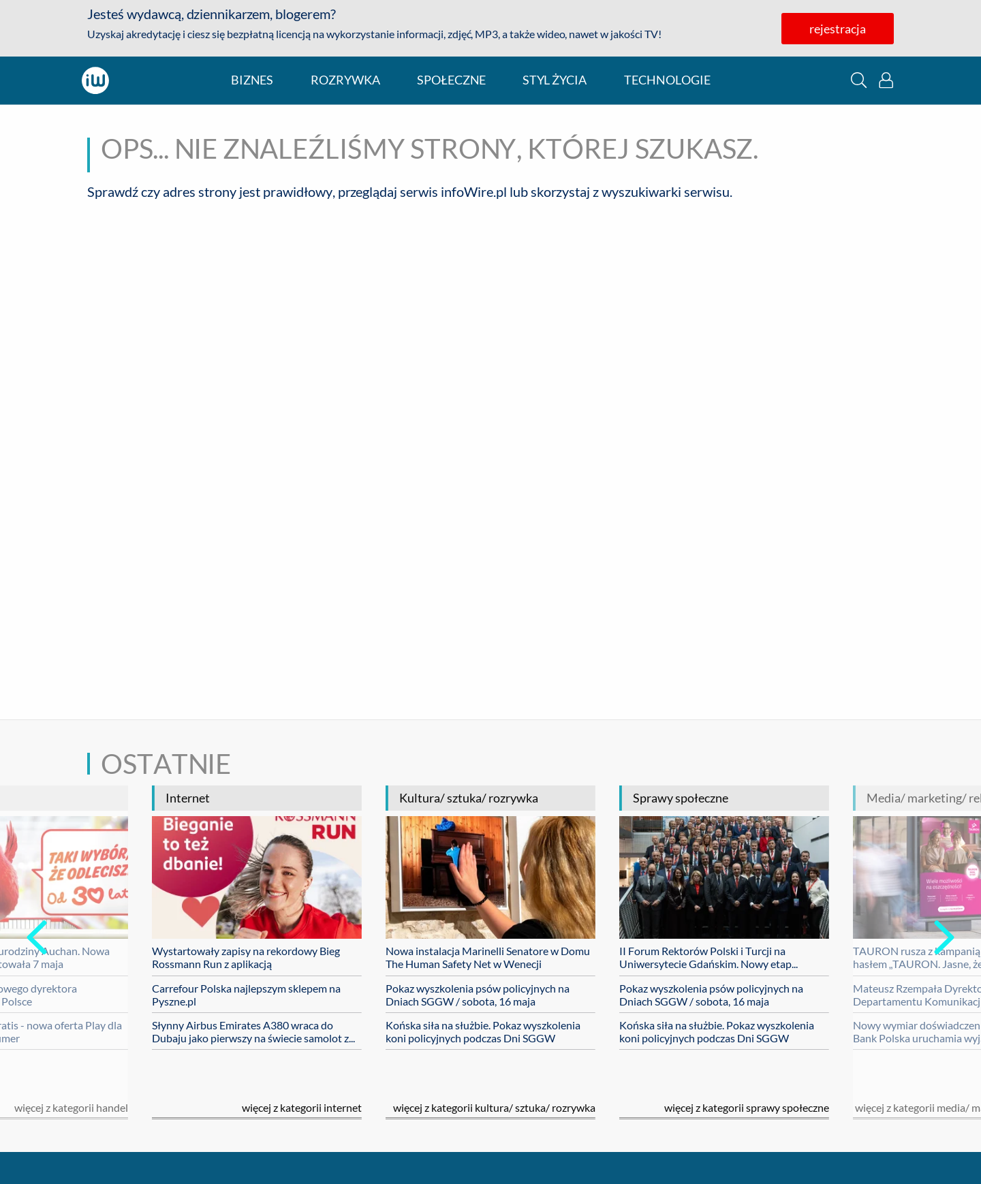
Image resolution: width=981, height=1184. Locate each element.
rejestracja (837, 28)
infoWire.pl (474, 191)
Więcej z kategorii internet (302, 1107)
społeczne (451, 80)
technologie (667, 80)
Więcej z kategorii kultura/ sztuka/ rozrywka (494, 1107)
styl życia (555, 80)
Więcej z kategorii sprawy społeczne (746, 1107)
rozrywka (345, 80)
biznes (252, 80)
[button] (859, 80)
